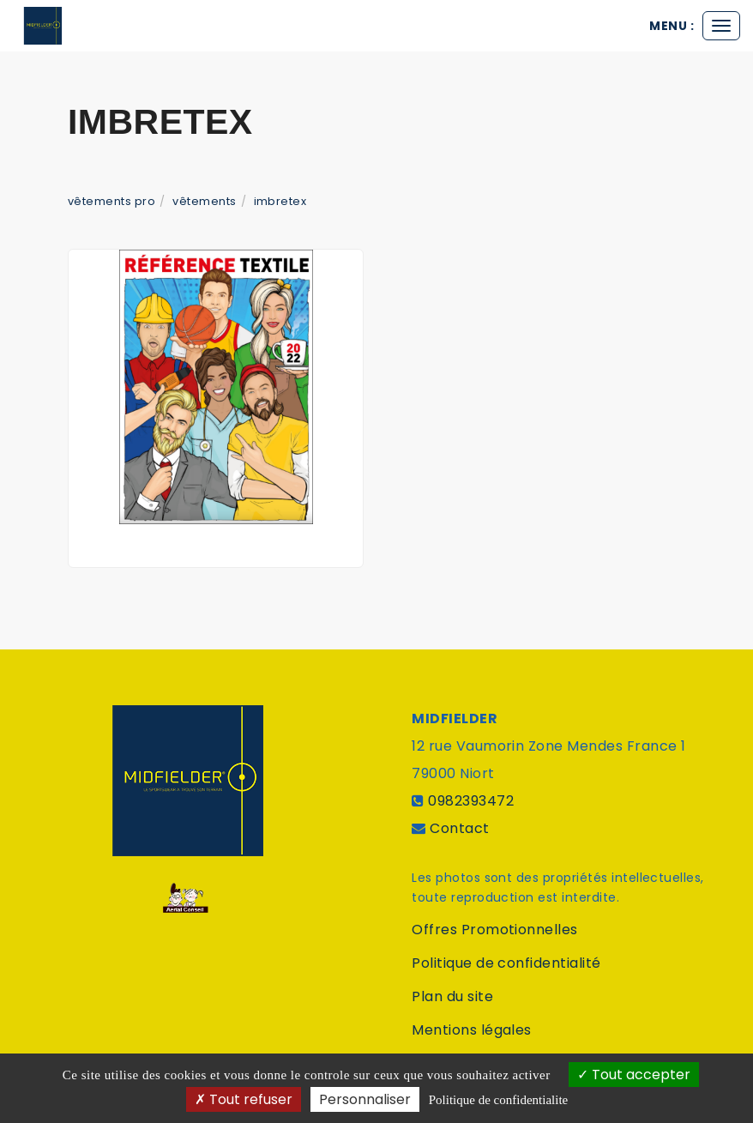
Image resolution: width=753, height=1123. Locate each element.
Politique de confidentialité (506, 963)
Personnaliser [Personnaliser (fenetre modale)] (365, 1099)
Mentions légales (472, 1030)
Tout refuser (243, 1099)
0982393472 (471, 801)
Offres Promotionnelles (495, 929)
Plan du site (452, 996)
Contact (459, 828)
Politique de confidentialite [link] (498, 1100)
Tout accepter (633, 1074)
